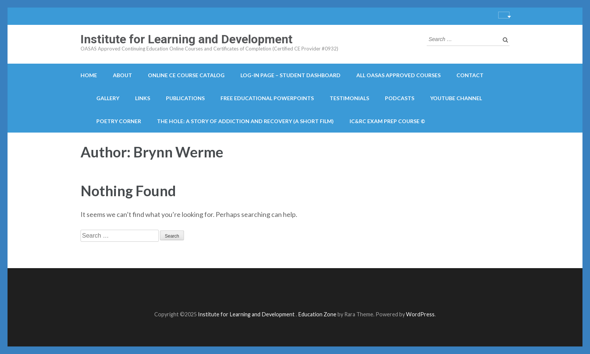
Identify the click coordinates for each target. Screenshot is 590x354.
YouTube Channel (456, 98)
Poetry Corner (118, 121)
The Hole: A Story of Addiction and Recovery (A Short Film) (245, 121)
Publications (185, 98)
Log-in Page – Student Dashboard (290, 75)
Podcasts (399, 98)
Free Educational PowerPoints (267, 98)
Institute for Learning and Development (186, 39)
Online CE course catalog (186, 75)
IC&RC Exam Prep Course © (387, 121)
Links (142, 98)
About (122, 75)
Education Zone (318, 314)
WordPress (420, 314)
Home (89, 75)
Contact (470, 75)
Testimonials (349, 98)
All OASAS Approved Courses (398, 75)
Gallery (107, 98)
